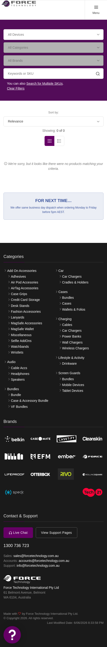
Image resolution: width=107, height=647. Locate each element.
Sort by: (53, 112)
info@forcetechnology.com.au (38, 565)
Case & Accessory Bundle (29, 400)
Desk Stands (20, 306)
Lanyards (17, 317)
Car (61, 271)
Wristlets (17, 352)
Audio (11, 362)
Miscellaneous (21, 335)
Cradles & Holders (75, 282)
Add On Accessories (21, 271)
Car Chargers (72, 276)
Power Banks (71, 336)
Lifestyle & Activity (71, 358)
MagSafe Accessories (26, 323)
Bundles (13, 389)
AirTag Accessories (24, 288)
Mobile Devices (73, 385)
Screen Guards (69, 373)
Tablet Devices (72, 391)
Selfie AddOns (21, 341)
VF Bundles (19, 407)
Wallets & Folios (73, 309)
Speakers (18, 379)
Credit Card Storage (25, 300)
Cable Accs (19, 368)
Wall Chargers (72, 342)
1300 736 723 (16, 545)
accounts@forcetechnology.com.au (44, 561)
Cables (67, 325)
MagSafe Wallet (22, 329)
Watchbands (20, 346)
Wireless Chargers (75, 348)
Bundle (16, 395)
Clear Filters (15, 88)
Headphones (20, 374)
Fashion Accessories (26, 311)
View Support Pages (56, 532)
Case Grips (19, 294)
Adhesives (18, 276)
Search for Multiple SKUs (44, 83)
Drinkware (69, 363)
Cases (63, 292)
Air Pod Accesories (24, 282)
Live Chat (18, 532)
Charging (65, 319)
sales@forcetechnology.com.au (36, 556)
